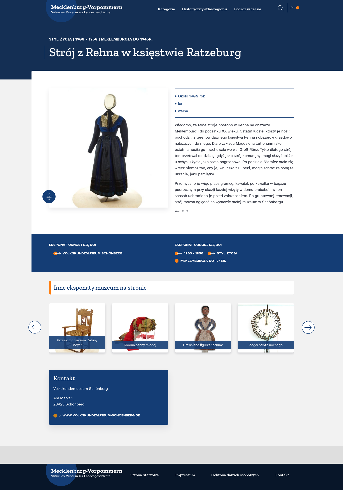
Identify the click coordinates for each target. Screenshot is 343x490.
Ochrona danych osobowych (235, 474)
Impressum (185, 474)
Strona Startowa (144, 474)
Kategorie (166, 9)
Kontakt (282, 474)
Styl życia (60, 39)
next (308, 327)
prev (34, 327)
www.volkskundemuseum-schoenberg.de (97, 415)
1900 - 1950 (86, 39)
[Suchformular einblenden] (280, 8)
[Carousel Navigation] (171, 327)
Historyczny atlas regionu (204, 9)
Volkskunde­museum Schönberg (88, 253)
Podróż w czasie (247, 9)
